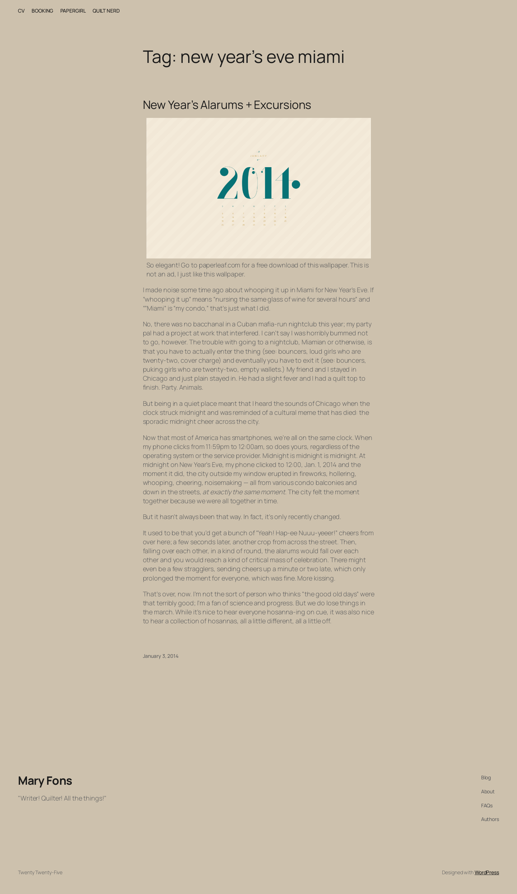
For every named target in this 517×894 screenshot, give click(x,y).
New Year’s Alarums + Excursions (227, 104)
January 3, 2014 (161, 655)
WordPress (487, 872)
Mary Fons (45, 780)
